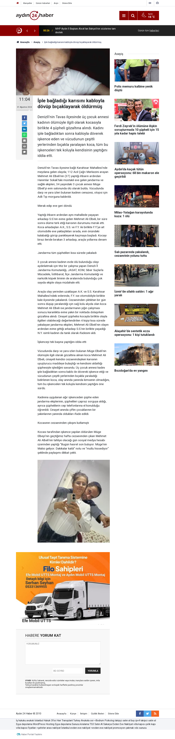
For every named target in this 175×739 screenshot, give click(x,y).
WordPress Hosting (43, 724)
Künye (73, 713)
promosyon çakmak (123, 727)
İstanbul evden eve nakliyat (75, 727)
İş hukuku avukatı (25, 720)
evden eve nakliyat (102, 727)
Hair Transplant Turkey (68, 720)
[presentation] (27, 30)
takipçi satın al (123, 720)
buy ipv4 (135, 720)
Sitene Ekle (67, 3)
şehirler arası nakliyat (49, 727)
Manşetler (27, 3)
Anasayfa (61, 713)
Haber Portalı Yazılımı (31, 734)
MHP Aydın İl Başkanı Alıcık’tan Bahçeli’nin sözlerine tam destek (85, 30)
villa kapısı (139, 724)
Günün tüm (148, 30)
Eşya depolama (24, 724)
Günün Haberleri (43, 3)
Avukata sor (87, 720)
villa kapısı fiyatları (26, 727)
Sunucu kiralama (80, 724)
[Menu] (124, 16)
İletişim (83, 713)
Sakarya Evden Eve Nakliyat (118, 724)
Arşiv (56, 3)
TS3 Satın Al (96, 724)
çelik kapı (150, 724)
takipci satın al (148, 720)
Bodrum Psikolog (105, 720)
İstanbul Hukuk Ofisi (45, 720)
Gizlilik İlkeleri (97, 713)
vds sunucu (140, 727)
